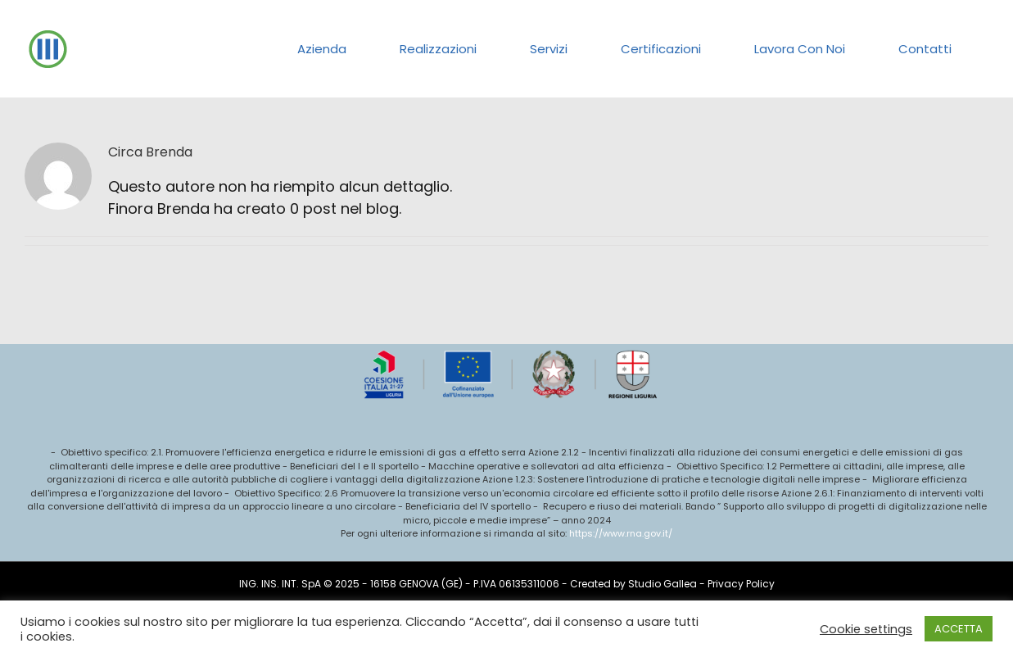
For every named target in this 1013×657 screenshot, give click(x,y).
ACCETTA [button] (958, 629)
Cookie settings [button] (866, 629)
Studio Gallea (662, 584)
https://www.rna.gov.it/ (620, 533)
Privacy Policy (741, 584)
